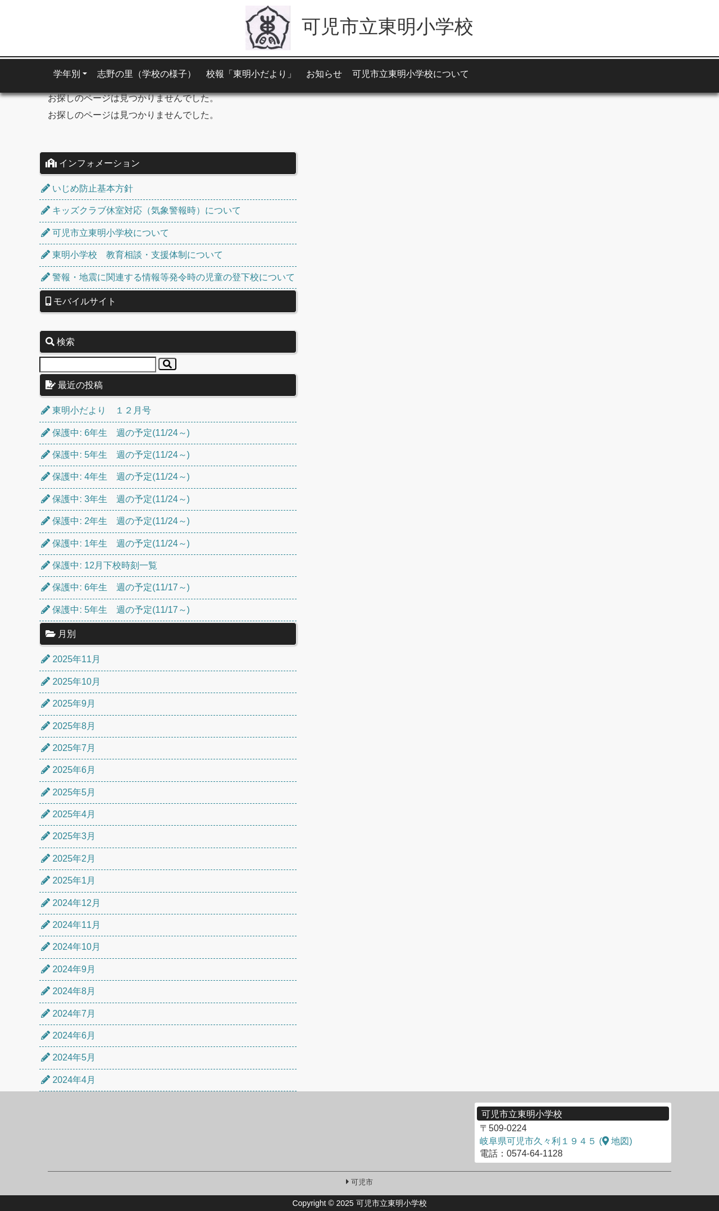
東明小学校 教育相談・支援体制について (132, 255)
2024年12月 (71, 903)
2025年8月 (68, 726)
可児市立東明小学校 (359, 26)
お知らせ (324, 74)
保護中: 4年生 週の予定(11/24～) (115, 476)
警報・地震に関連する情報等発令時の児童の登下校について (168, 277)
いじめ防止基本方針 (87, 188)
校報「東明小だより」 (251, 74)
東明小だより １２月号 (96, 410)
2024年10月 (71, 947)
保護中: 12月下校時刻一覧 (99, 565)
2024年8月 (68, 991)
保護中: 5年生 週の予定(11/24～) (115, 454)
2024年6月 (68, 1035)
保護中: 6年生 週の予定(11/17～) (115, 587)
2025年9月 (68, 703)
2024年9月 (68, 969)
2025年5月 (68, 792)
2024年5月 (68, 1057)
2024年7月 (68, 1013)
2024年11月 (71, 925)
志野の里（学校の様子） (146, 74)
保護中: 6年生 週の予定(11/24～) (115, 433)
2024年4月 (68, 1080)
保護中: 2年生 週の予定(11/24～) (115, 521)
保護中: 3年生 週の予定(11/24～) (115, 499)
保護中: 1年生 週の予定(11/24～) (115, 543)
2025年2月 (68, 858)
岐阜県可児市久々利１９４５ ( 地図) (556, 1141)
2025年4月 (68, 814)
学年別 (66, 74)
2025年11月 (71, 659)
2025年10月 (71, 681)
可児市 (362, 1182)
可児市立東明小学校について (410, 74)
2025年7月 (68, 748)
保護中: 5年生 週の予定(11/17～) (115, 609)
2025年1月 (68, 880)
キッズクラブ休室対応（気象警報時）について (141, 210)
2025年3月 (68, 836)
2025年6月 (68, 770)
